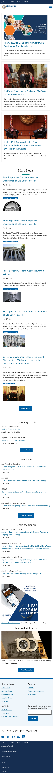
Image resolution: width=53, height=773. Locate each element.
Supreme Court (6, 691)
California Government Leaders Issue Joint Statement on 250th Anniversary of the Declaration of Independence (23, 360)
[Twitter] (8, 737)
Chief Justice (9, 383)
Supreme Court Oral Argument (13, 440)
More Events (26, 450)
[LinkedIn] (18, 737)
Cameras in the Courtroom (10, 716)
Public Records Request (36, 691)
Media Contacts (6, 710)
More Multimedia (26, 670)
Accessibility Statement (9, 751)
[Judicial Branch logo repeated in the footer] (26, 742)
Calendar (31, 688)
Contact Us (5, 767)
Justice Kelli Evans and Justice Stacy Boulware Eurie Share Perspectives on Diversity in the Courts (22, 145)
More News (25, 408)
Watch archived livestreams (10, 623)
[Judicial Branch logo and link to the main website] (26, 1)
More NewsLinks (26, 515)
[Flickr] (13, 737)
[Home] (24, 6)
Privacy (3, 762)
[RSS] (23, 737)
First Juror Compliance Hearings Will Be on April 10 (21, 574)
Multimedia (5, 713)
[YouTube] (2, 737)
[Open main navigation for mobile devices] (50, 7)
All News (4, 701)
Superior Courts (6, 698)
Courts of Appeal (10, 198)
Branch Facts (32, 694)
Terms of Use (5, 757)
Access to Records (7, 746)
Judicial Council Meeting (11, 429)
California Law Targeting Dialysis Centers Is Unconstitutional (25, 506)
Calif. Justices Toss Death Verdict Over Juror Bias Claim (23, 481)
